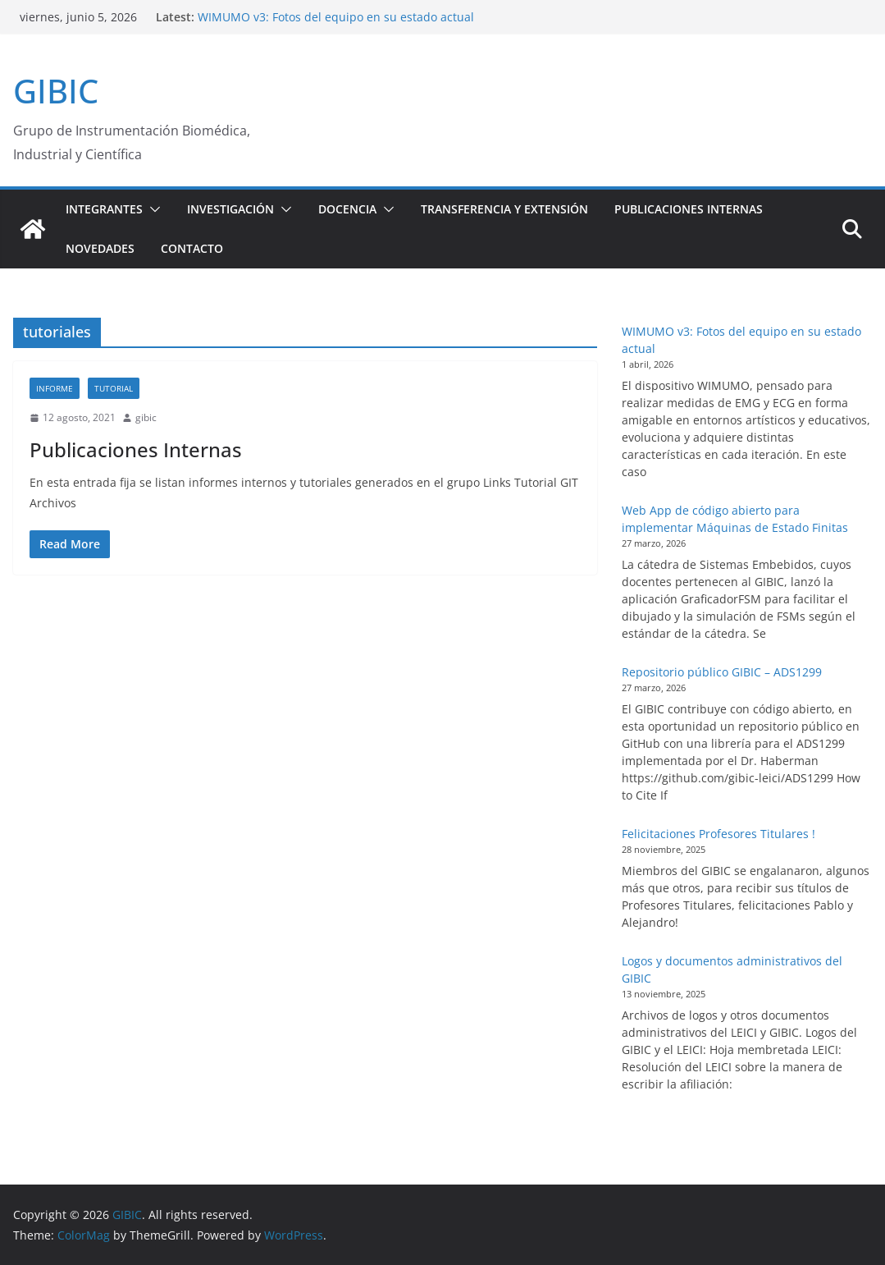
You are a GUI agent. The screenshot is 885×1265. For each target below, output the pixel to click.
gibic (146, 417)
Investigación (230, 209)
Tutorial (113, 388)
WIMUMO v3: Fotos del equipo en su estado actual (336, 17)
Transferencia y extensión (504, 209)
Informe (54, 388)
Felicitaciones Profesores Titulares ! (718, 833)
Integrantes (104, 209)
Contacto (192, 248)
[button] (152, 209)
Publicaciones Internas (688, 209)
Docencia (347, 209)
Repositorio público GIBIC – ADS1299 (722, 672)
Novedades (100, 248)
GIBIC (55, 90)
